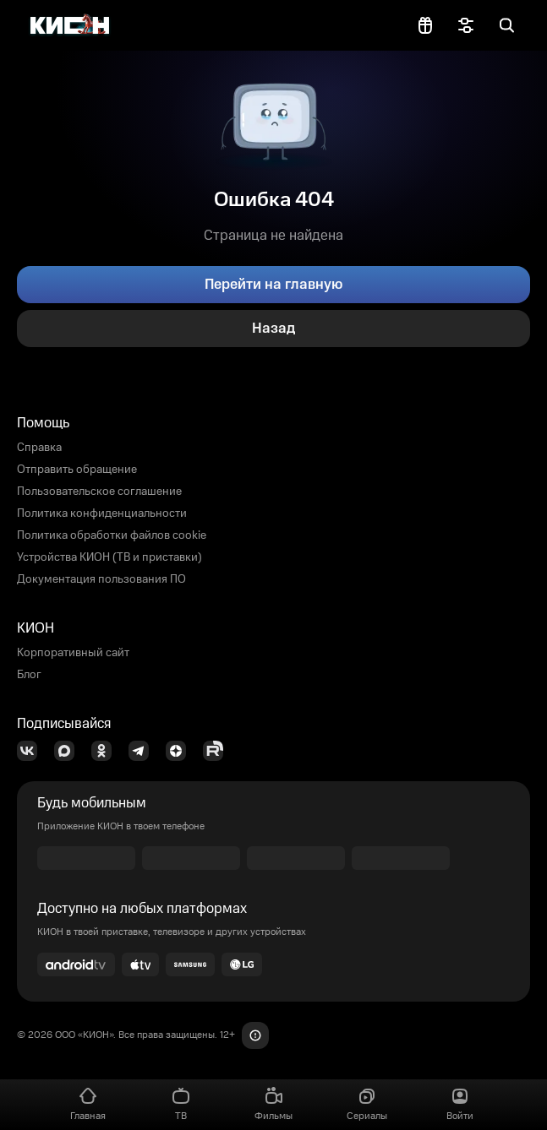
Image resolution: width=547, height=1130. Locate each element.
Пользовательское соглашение (99, 491)
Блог (29, 674)
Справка (39, 447)
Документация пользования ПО (101, 579)
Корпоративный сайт (73, 652)
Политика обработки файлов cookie (111, 535)
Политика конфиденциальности (102, 513)
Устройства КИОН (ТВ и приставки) (109, 557)
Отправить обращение (77, 469)
